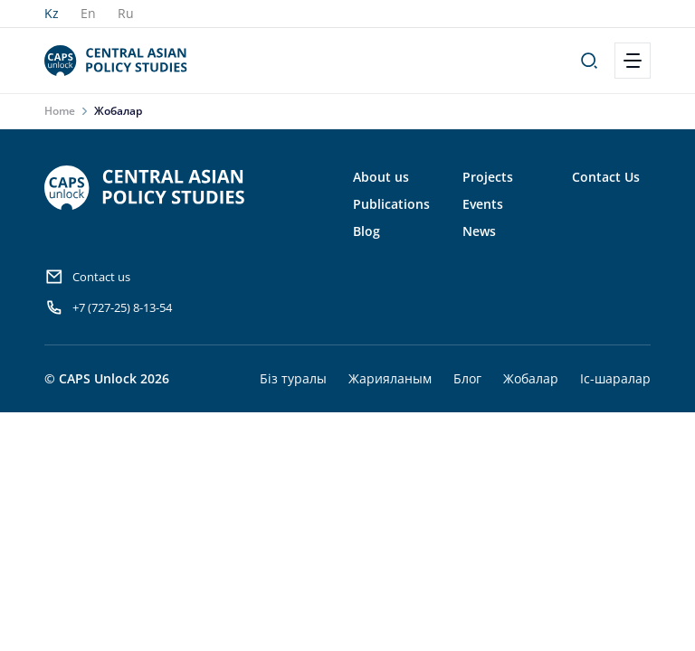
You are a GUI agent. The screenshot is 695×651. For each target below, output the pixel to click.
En (88, 13)
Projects (487, 176)
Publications (391, 203)
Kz (51, 13)
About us (381, 176)
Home (59, 110)
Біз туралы (293, 378)
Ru (126, 13)
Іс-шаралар (615, 378)
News (479, 231)
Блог (467, 378)
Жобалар (530, 378)
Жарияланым (390, 378)
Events (482, 203)
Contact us (87, 277)
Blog (366, 231)
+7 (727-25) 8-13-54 (108, 307)
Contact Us (606, 176)
